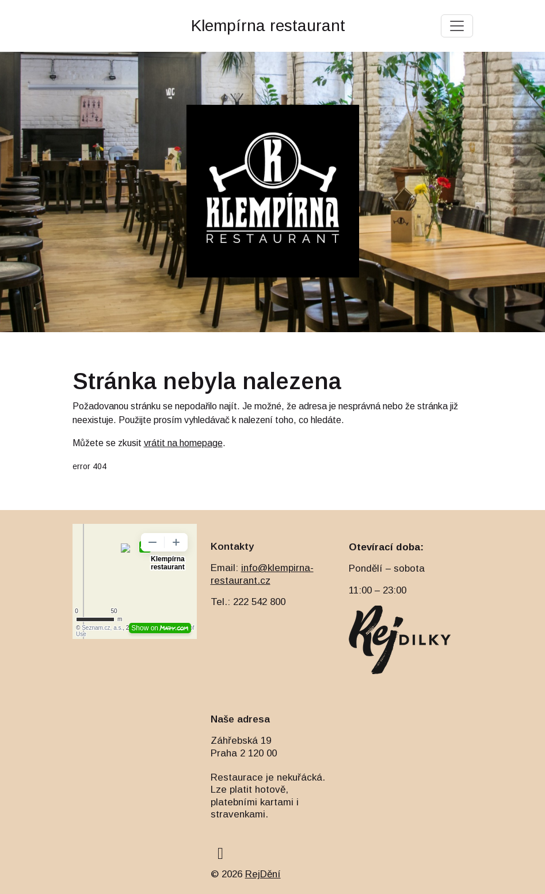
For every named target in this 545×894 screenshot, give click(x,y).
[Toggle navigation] (457, 25)
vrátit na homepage (183, 443)
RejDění (263, 874)
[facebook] (221, 853)
